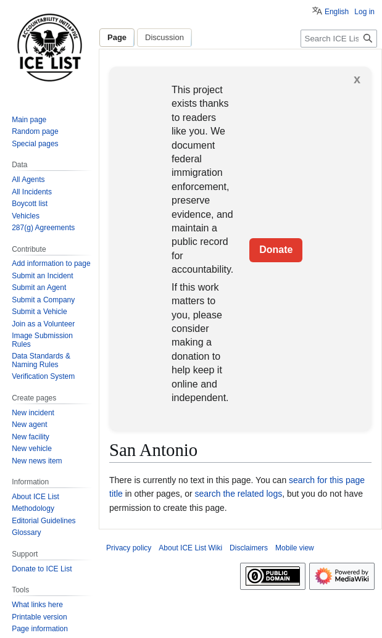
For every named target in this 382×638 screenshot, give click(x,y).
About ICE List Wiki (190, 548)
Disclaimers (249, 548)
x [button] (357, 79)
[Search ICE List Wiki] (339, 39)
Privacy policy (128, 548)
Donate (276, 249)
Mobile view (294, 548)
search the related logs (239, 494)
